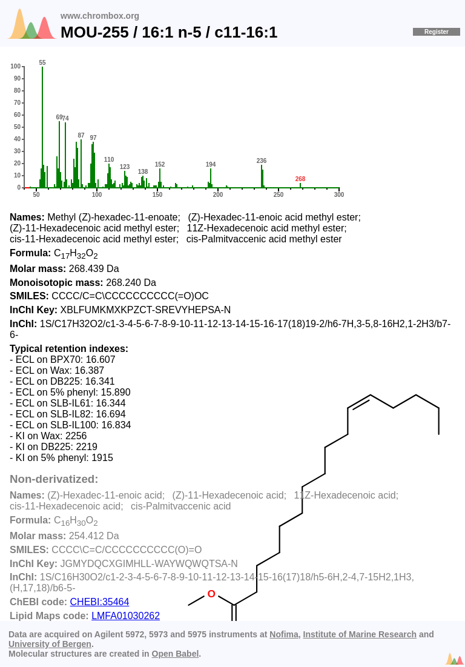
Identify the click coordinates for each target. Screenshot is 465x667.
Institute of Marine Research (360, 634)
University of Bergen (49, 644)
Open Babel (175, 654)
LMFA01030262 (125, 616)
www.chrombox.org (100, 16)
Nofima (283, 634)
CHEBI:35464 (100, 602)
